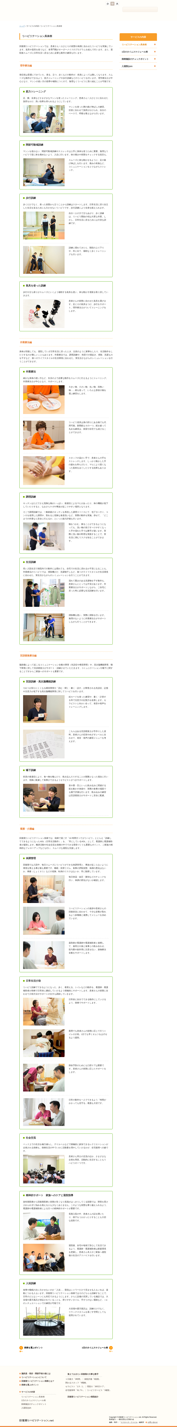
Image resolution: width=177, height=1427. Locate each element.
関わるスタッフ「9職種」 (76, 1383)
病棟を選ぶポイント (116, 17)
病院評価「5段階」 (92, 1379)
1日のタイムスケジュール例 (95, 1347)
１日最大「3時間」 (73, 1379)
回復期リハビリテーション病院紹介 (82, 1397)
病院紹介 (146, 9)
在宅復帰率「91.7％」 (75, 1390)
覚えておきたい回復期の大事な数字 (131, 9)
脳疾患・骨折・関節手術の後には (33, 17)
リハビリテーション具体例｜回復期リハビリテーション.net (45, 7)
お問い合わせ (153, 1422)
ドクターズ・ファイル (129, 1422)
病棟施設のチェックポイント (135, 59)
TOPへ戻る (149, 77)
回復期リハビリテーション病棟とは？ (88, 17)
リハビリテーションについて (61, 17)
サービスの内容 (144, 17)
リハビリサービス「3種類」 (99, 1390)
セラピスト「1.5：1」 (75, 1386)
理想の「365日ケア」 (96, 1386)
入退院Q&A (127, 66)
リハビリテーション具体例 (134, 44)
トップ (22, 26)
